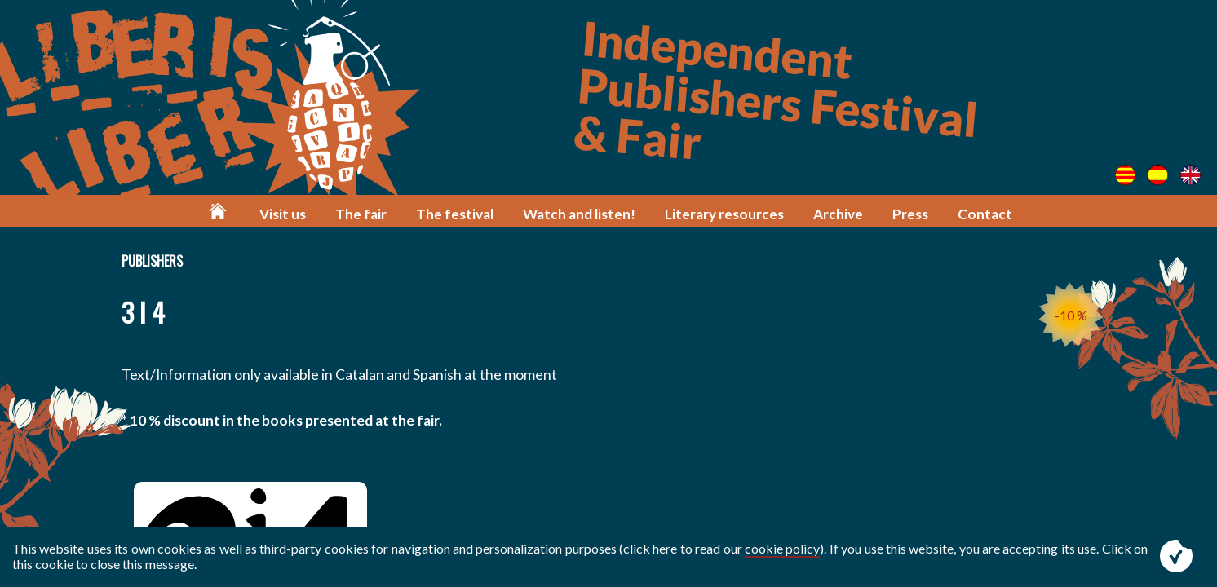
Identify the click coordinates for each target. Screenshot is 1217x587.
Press (910, 214)
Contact (985, 214)
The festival (454, 214)
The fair (361, 214)
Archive (838, 214)
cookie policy (782, 548)
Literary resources (724, 214)
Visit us (282, 214)
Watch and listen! (579, 214)
